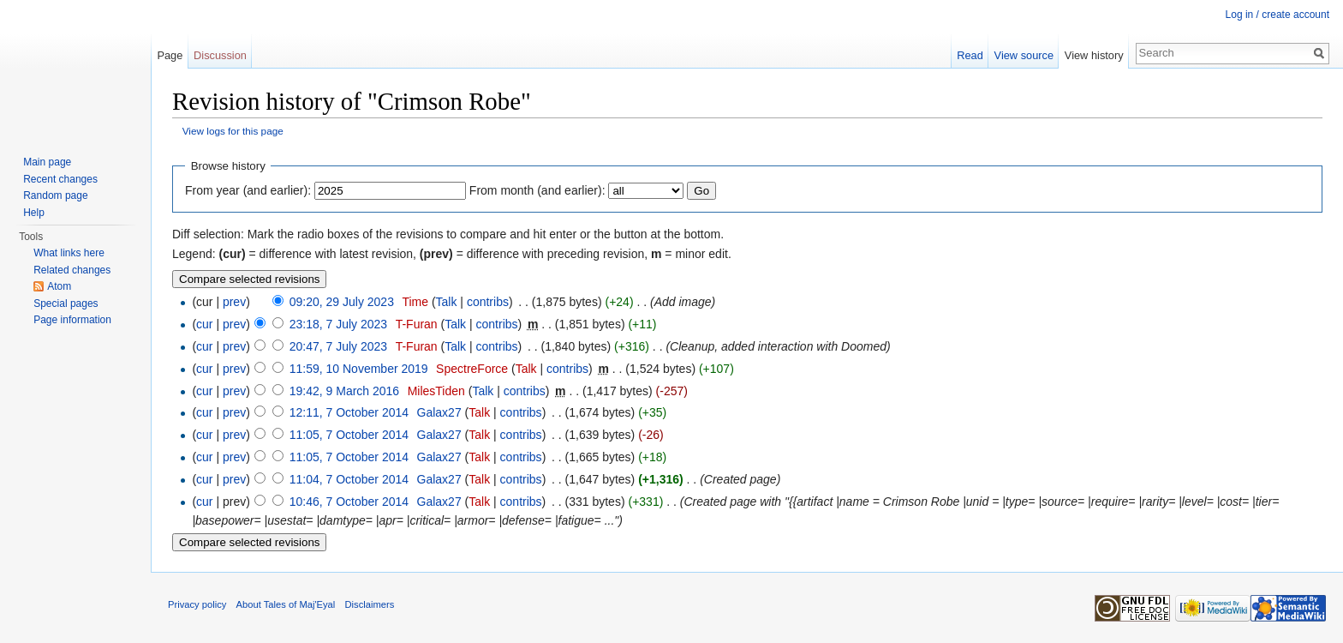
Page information (72, 320)
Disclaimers (370, 604)
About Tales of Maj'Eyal (286, 604)
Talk (446, 302)
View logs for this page (233, 130)
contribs (488, 302)
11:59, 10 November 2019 (358, 369)
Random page (55, 195)
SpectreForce (472, 369)
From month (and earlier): (537, 190)
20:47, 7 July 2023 (338, 346)
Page (169, 55)
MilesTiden (436, 391)
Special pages (65, 303)
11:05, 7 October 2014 (349, 435)
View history (1094, 55)
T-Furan (417, 324)
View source (1024, 55)
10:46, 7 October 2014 (349, 501)
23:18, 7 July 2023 (338, 324)
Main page (47, 162)
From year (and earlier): (248, 190)
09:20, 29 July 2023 (341, 302)
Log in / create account (1277, 15)
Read (970, 55)
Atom (59, 286)
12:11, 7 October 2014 (349, 412)
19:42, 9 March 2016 (344, 391)
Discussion (220, 55)
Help (34, 213)
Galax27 (439, 412)
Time (415, 302)
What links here (68, 253)
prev (234, 302)
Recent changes (60, 179)
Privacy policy (197, 604)
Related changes (71, 270)
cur (204, 324)
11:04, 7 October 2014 (349, 479)
